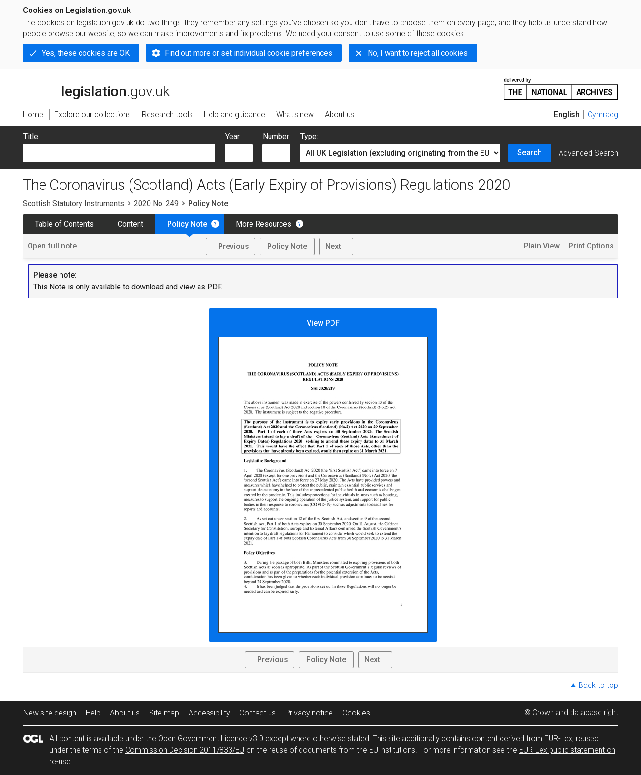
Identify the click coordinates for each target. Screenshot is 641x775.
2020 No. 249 (156, 203)
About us (125, 712)
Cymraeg (603, 114)
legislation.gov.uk (96, 88)
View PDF (323, 475)
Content (130, 224)
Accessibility (209, 712)
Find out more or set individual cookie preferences (248, 53)
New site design (49, 712)
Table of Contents (64, 224)
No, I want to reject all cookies (418, 53)
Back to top (598, 685)
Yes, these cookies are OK (86, 53)
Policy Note (187, 224)
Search (529, 152)
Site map (164, 712)
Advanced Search (588, 153)
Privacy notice (309, 712)
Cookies (356, 712)
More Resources (263, 224)
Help (93, 712)
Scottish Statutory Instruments (73, 203)
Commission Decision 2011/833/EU (184, 750)
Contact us (258, 712)
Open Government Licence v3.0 (210, 738)
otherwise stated (341, 738)
